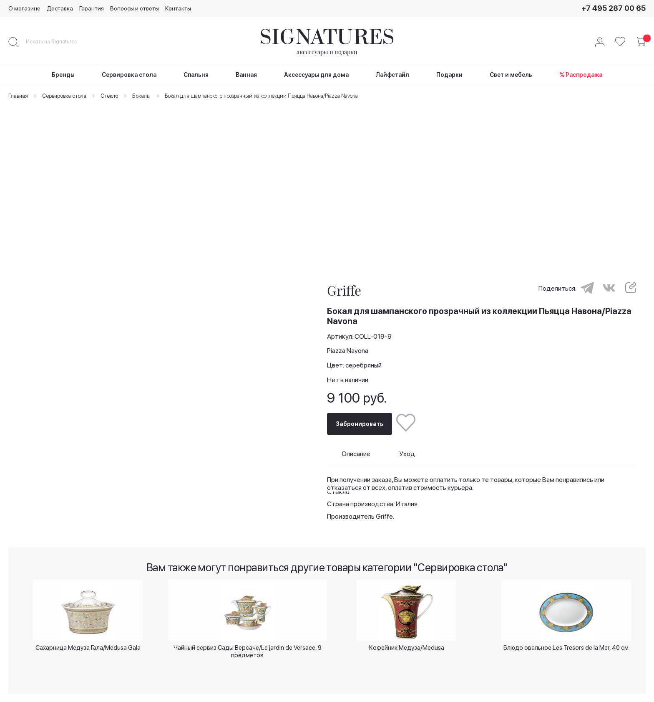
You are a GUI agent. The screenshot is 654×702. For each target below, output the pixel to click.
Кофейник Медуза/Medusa (406, 646)
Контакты (178, 8)
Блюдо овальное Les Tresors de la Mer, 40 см (566, 646)
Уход (407, 444)
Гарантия (91, 8)
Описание (356, 444)
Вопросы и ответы (134, 8)
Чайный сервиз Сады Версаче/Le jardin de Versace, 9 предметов (248, 649)
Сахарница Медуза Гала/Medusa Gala (88, 646)
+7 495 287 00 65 (613, 8)
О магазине (24, 8)
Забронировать (359, 414)
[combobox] (58, 41)
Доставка (60, 8)
